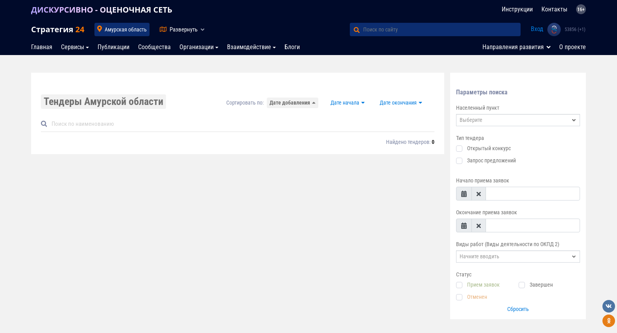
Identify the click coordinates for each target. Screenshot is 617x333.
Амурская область (126, 29)
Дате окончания (398, 102)
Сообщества (154, 47)
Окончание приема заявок (486, 212)
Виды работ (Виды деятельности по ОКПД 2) (507, 244)
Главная (41, 47)
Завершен (541, 284)
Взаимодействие (249, 47)
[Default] (241, 124)
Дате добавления (290, 102)
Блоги (292, 47)
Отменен (477, 297)
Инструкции (517, 9)
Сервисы (72, 47)
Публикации (113, 47)
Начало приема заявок (482, 180)
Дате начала (345, 102)
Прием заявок (483, 284)
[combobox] (518, 120)
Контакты (554, 9)
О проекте (572, 47)
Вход (537, 29)
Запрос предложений (491, 160)
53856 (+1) (575, 29)
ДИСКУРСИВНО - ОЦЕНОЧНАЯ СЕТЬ (101, 9)
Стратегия (57, 29)
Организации (196, 47)
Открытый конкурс (489, 148)
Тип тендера (470, 138)
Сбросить (518, 309)
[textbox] (512, 120)
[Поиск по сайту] (442, 29)
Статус (463, 274)
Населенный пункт (477, 108)
